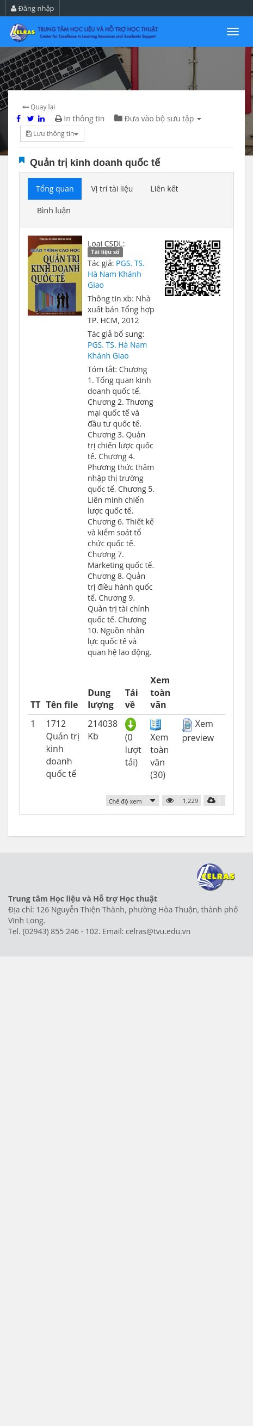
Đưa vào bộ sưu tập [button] (157, 118)
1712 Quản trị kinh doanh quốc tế (62, 748)
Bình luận (54, 210)
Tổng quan (54, 188)
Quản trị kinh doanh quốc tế (95, 162)
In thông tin (80, 118)
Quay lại (38, 107)
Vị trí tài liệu (112, 188)
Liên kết (164, 188)
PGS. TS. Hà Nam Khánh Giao (116, 274)
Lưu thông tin (52, 133)
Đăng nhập (32, 8)
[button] (133, 800)
